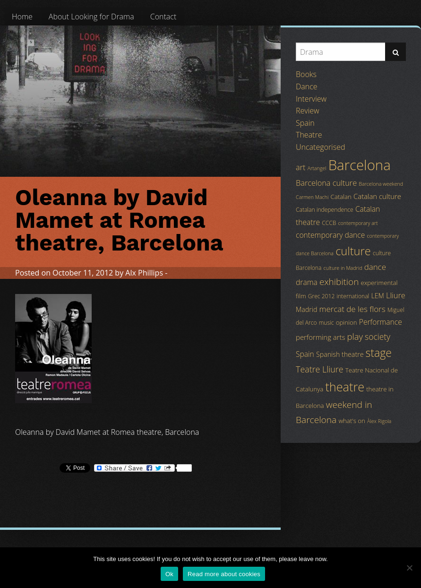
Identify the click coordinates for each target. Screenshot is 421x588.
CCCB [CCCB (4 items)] (329, 223)
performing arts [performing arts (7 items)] (320, 337)
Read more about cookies (224, 574)
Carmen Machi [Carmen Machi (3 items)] (312, 197)
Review (307, 110)
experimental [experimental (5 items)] (379, 282)
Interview (311, 99)
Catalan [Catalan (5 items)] (341, 196)
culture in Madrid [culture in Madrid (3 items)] (343, 268)
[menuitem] (22, 17)
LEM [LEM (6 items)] (377, 295)
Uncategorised (320, 147)
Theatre (309, 135)
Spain (305, 123)
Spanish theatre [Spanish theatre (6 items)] (339, 354)
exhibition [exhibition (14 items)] (339, 282)
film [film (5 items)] (301, 296)
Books (306, 74)
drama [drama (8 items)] (307, 282)
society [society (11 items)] (377, 336)
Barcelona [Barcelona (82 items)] (359, 165)
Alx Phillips (144, 273)
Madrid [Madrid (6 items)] (306, 309)
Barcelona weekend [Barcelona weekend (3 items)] (381, 184)
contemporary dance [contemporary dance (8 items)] (330, 235)
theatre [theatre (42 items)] (344, 387)
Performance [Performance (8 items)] (380, 322)
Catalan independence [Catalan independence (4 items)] (324, 210)
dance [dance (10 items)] (375, 266)
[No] (409, 567)
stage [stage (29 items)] (379, 352)
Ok (169, 574)
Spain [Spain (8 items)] (305, 354)
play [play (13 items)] (355, 336)
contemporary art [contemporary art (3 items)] (358, 223)
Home (22, 16)
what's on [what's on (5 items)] (351, 420)
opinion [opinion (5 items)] (346, 322)
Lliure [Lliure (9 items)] (395, 295)
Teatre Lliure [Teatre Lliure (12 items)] (320, 369)
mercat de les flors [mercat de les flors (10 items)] (352, 308)
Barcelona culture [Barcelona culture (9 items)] (326, 183)
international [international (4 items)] (352, 296)
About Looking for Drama (91, 16)
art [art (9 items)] (300, 167)
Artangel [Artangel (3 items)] (317, 168)
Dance (307, 86)
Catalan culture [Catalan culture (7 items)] (377, 196)
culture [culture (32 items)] (353, 251)
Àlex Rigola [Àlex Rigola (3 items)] (379, 421)
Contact (163, 16)
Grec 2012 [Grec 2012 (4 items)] (321, 296)
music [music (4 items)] (326, 323)
